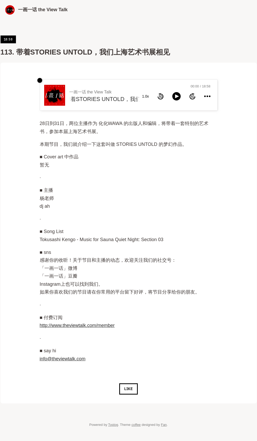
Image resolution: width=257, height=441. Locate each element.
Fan (164, 425)
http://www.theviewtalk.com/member (77, 325)
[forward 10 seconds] (192, 96)
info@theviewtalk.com (62, 358)
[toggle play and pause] (176, 96)
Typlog (113, 425)
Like (128, 388)
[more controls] (207, 96)
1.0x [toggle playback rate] (145, 96)
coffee (136, 425)
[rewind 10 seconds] (160, 96)
